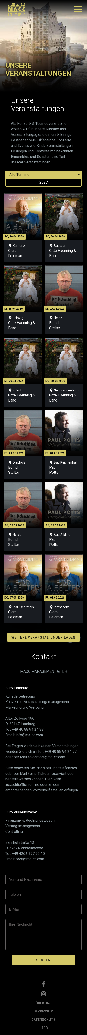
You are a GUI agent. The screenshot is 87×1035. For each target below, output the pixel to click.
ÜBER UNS (44, 1003)
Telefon (15, 894)
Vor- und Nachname (25, 879)
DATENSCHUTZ (43, 1019)
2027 (43, 182)
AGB (44, 1028)
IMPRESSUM (43, 1011)
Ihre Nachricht (20, 924)
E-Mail (14, 909)
